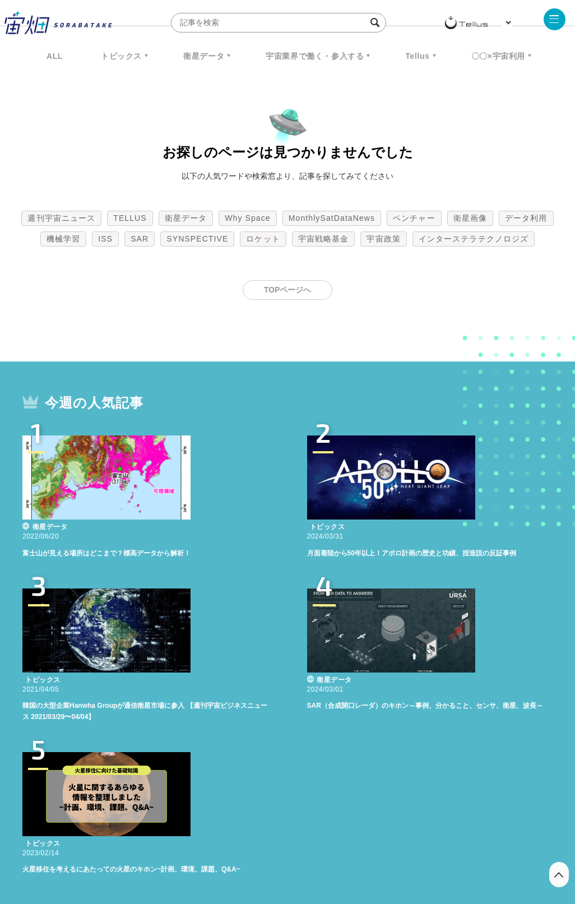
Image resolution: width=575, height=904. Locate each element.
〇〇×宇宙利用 (498, 56)
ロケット (263, 238)
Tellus (417, 56)
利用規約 (194, 845)
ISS (105, 238)
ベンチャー (414, 218)
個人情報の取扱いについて (254, 845)
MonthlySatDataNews (332, 218)
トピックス (121, 56)
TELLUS (130, 218)
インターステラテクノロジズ (473, 238)
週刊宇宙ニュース (61, 218)
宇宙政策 (383, 238)
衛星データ (203, 56)
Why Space (248, 218)
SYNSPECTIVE (197, 238)
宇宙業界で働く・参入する (315, 56)
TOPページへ (288, 289)
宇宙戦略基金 (323, 238)
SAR (140, 238)
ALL (55, 56)
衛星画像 (470, 218)
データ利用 (526, 218)
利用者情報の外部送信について (347, 845)
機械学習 (63, 238)
